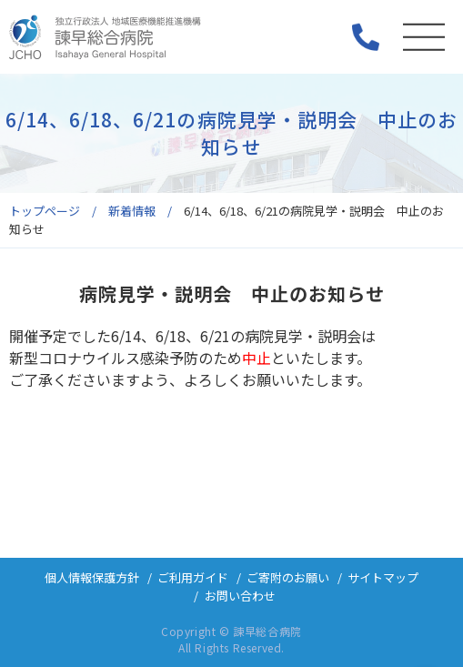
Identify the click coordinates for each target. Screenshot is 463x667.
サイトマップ (382, 577)
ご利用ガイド (192, 577)
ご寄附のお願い (288, 577)
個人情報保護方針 (92, 577)
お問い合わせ (240, 595)
